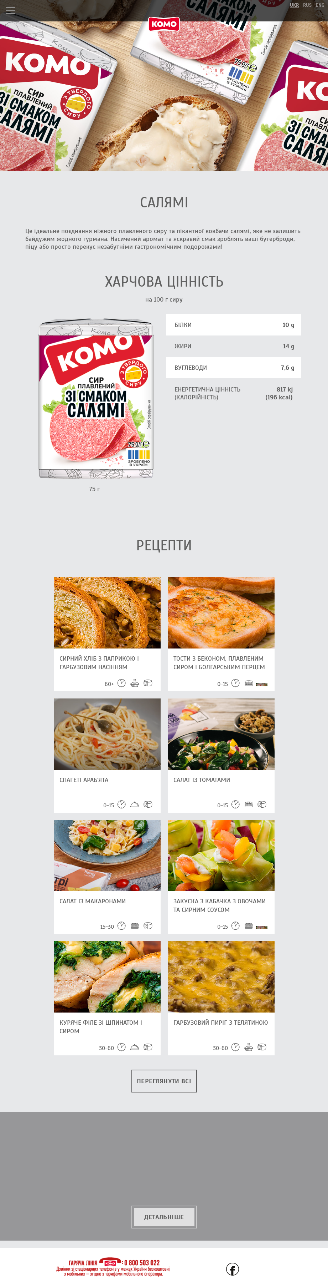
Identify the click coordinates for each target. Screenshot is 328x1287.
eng (320, 5)
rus (307, 5)
